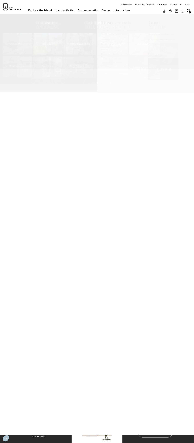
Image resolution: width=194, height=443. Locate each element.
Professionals (126, 4)
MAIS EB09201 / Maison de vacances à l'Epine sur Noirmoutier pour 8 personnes (36, 363)
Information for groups (145, 4)
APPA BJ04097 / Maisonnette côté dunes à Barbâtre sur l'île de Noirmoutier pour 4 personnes (155, 363)
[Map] (158, 158)
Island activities (65, 10)
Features (83, 88)
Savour (106, 10)
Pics (95, 88)
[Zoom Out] (185, 146)
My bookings (175, 4)
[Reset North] (185, 150)
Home (5, 17)
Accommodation (88, 10)
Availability (109, 88)
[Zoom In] (185, 142)
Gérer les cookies (39, 436)
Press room (162, 4)
